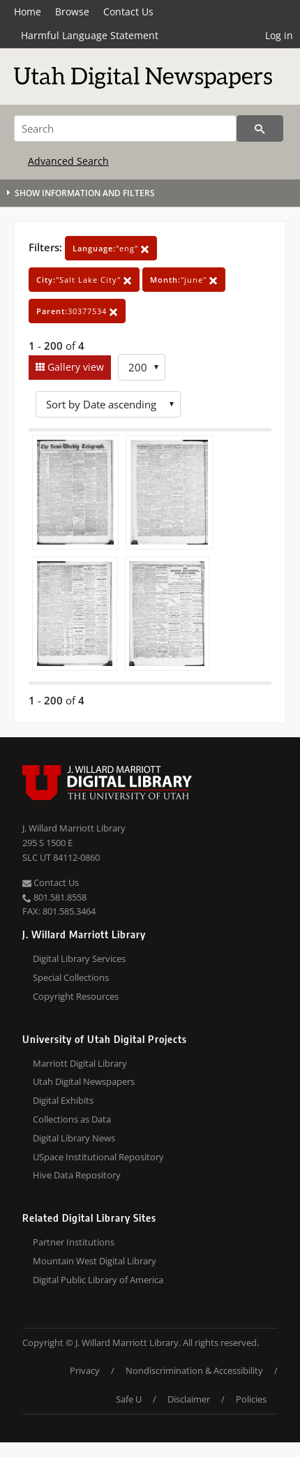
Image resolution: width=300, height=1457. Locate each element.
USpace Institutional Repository (98, 1157)
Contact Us (128, 11)
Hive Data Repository (77, 1175)
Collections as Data (72, 1119)
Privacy (85, 1370)
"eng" (111, 248)
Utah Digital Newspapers (84, 1081)
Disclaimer (188, 1399)
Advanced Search (68, 161)
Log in (279, 35)
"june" (184, 279)
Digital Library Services (79, 958)
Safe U (129, 1399)
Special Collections (71, 977)
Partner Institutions (73, 1242)
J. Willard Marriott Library (74, 828)
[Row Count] (141, 367)
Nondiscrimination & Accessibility (194, 1370)
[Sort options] (108, 404)
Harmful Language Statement (89, 35)
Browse (72, 11)
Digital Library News (74, 1138)
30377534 (77, 311)
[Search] (125, 128)
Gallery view (74, 367)
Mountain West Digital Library (94, 1261)
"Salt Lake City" (84, 279)
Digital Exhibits (63, 1100)
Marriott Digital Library (80, 1063)
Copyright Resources (76, 996)
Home (27, 11)
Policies (251, 1399)
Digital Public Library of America (98, 1279)
